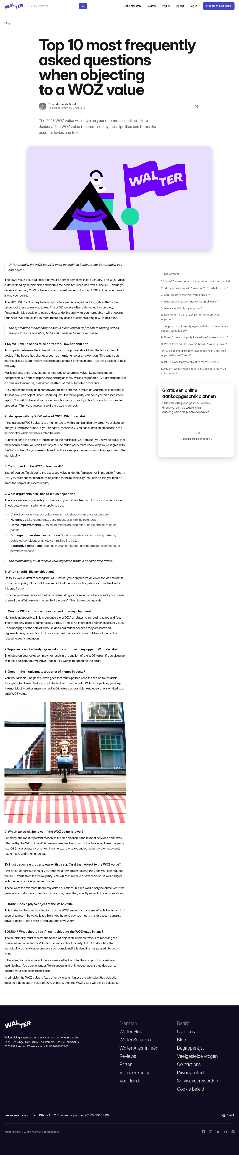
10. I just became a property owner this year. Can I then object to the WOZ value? (193, 353)
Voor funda (130, 1081)
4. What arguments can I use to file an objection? (190, 301)
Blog (181, 1040)
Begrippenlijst (190, 1048)
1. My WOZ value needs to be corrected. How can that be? (195, 281)
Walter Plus (131, 1031)
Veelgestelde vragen (197, 1056)
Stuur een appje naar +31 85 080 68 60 (83, 1115)
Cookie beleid (190, 1089)
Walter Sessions (135, 1040)
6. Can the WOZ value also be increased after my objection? (190, 317)
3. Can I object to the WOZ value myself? (185, 294)
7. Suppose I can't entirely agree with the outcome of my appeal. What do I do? (194, 328)
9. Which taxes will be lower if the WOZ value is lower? (194, 344)
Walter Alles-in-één (139, 1048)
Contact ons (189, 1064)
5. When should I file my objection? (182, 308)
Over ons (186, 1031)
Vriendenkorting (135, 1072)
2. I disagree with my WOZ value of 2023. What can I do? (194, 288)
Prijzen (166, 5)
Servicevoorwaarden (197, 1081)
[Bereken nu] (83, 6)
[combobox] (58, 6)
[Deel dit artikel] (196, 106)
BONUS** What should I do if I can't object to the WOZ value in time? (193, 371)
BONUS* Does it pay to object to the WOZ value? (190, 362)
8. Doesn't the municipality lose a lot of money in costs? (194, 337)
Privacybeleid (190, 1072)
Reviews (151, 5)
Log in (193, 5)
